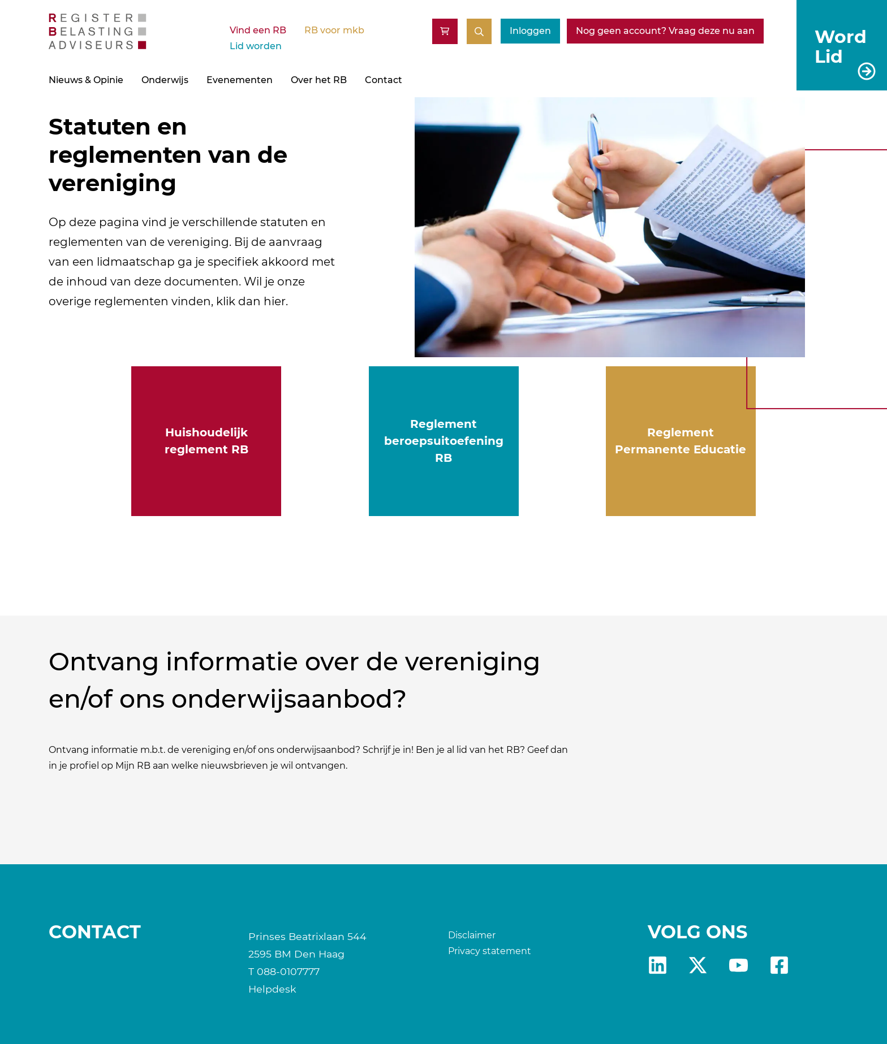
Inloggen (530, 30)
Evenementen (239, 80)
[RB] (97, 46)
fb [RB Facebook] (779, 965)
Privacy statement (489, 951)
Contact (383, 80)
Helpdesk (272, 989)
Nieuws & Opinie (86, 80)
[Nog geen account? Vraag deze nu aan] (665, 31)
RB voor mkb (334, 30)
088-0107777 (288, 971)
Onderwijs (164, 80)
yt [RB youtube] (738, 965)
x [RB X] (698, 965)
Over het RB (319, 80)
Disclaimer (472, 935)
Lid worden (256, 46)
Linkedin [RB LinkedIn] (658, 965)
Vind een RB (258, 30)
